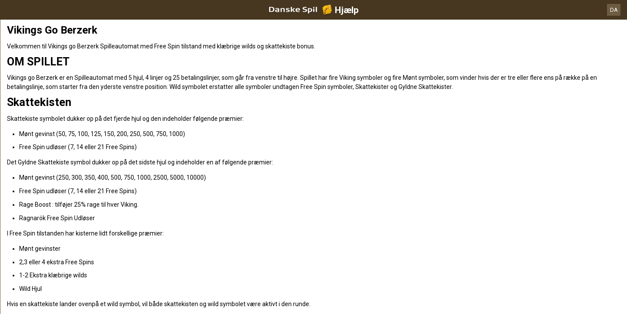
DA (614, 10)
